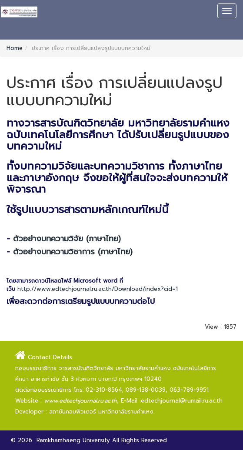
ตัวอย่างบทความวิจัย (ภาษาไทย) (67, 239)
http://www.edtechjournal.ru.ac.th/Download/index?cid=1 (97, 289)
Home (15, 48)
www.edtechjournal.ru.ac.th (80, 401)
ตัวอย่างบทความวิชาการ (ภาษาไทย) (73, 252)
